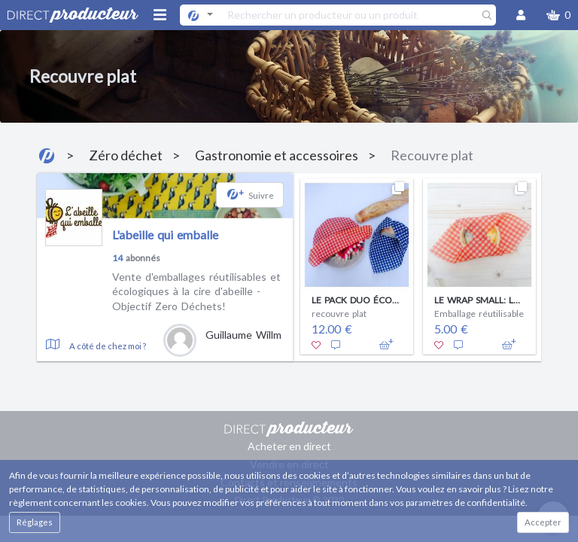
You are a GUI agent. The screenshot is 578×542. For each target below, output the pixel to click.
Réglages (35, 522)
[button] (558, 15)
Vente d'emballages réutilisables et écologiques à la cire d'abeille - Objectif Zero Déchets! (196, 291)
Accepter (543, 522)
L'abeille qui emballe (165, 234)
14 (117, 257)
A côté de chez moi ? (107, 346)
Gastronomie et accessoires (276, 155)
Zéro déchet (126, 155)
